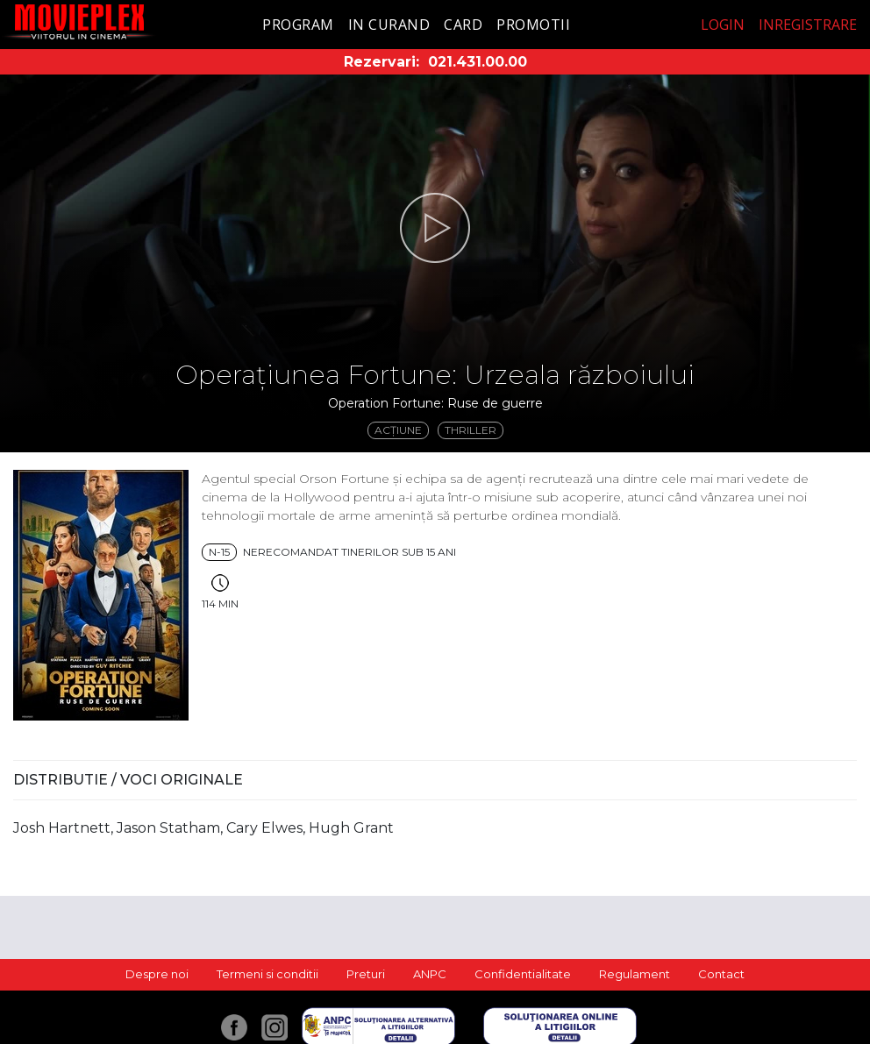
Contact (721, 974)
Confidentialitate (522, 974)
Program (298, 24)
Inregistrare (808, 24)
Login (723, 24)
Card (463, 24)
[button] (435, 228)
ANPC (429, 974)
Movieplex (79, 21)
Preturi (365, 974)
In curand (389, 24)
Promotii (533, 24)
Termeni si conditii (267, 974)
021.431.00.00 (477, 61)
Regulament (634, 974)
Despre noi (157, 974)
